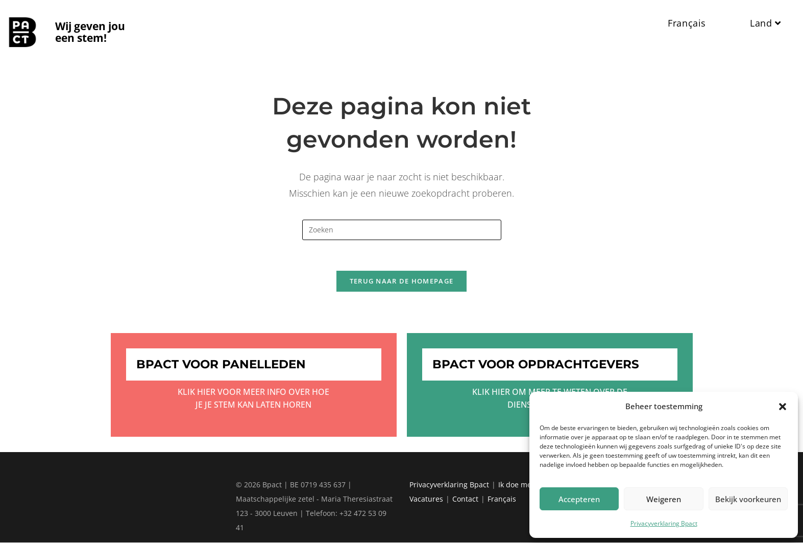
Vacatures (426, 499)
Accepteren (579, 499)
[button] (782, 407)
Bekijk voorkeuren (748, 499)
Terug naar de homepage (402, 281)
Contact (465, 499)
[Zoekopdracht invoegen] (401, 230)
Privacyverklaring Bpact (663, 523)
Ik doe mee (517, 485)
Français (502, 499)
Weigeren (663, 499)
